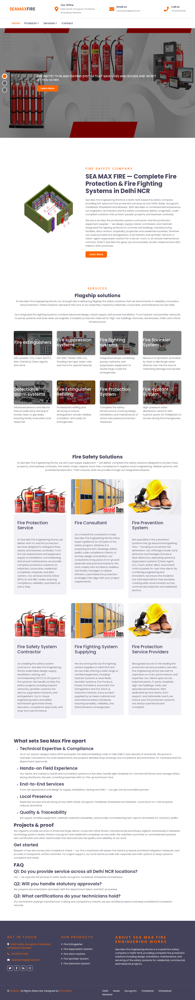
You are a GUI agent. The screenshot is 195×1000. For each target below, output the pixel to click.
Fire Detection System (75, 963)
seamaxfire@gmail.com (25, 960)
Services (49, 23)
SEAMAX (14, 991)
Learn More (48, 88)
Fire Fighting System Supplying (96, 649)
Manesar (107, 994)
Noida (116, 991)
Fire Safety (65, 991)
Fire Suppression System (77, 949)
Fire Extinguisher (72, 944)
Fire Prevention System (147, 525)
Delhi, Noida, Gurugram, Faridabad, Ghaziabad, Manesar (29, 946)
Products (30, 23)
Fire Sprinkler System (75, 958)
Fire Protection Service (32, 525)
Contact (67, 23)
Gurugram (130, 991)
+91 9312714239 (19, 954)
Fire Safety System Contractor (37, 649)
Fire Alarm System (73, 954)
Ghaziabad (164, 991)
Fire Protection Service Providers (150, 649)
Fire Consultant (91, 523)
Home (16, 23)
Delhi (105, 991)
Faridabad (148, 991)
